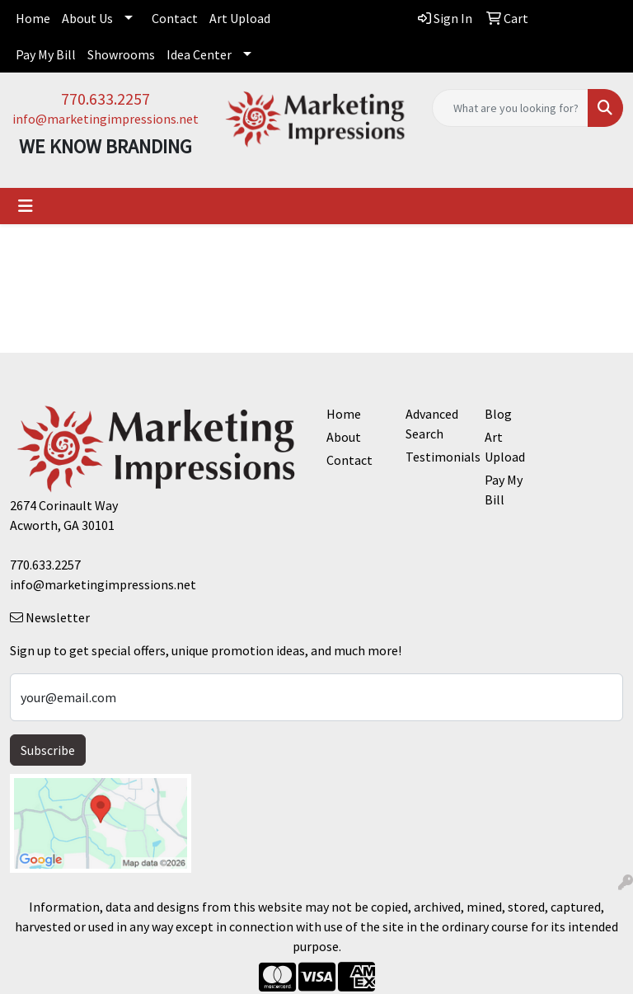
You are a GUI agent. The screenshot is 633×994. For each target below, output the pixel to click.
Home (33, 18)
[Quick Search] (510, 108)
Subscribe (48, 750)
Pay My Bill (46, 54)
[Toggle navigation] (25, 206)
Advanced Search (432, 424)
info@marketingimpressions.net (105, 118)
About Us (87, 18)
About (343, 437)
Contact (175, 18)
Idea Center (199, 54)
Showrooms (121, 54)
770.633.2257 (105, 98)
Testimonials (435, 456)
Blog (498, 414)
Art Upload (239, 18)
